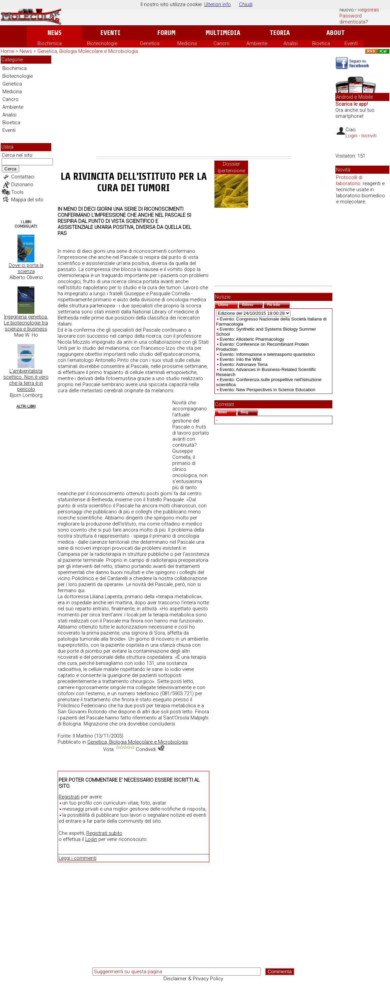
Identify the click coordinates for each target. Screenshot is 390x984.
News (54, 33)
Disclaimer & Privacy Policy (193, 979)
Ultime (228, 304)
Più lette (278, 304)
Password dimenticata (352, 19)
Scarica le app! (351, 104)
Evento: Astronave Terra (244, 364)
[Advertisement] (193, 106)
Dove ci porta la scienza (26, 268)
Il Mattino (83, 736)
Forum (166, 33)
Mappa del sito (27, 200)
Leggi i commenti (77, 858)
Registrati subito (104, 833)
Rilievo (252, 304)
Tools (17, 192)
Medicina (187, 43)
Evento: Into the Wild (240, 359)
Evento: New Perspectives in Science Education (268, 389)
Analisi (290, 43)
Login (91, 839)
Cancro (221, 43)
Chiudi (245, 4)
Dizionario (22, 184)
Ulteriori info (217, 4)
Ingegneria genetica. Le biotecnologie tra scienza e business (26, 323)
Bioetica (321, 43)
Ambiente (256, 43)
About (335, 33)
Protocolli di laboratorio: (349, 180)
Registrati (368, 10)
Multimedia (223, 33)
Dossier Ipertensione (231, 167)
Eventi (110, 33)
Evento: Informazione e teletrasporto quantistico (267, 354)
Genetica (149, 43)
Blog (249, 411)
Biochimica (49, 43)
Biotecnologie (102, 43)
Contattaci (22, 177)
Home (7, 51)
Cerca (10, 168)
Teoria (280, 33)
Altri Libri (26, 406)
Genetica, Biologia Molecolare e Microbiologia (87, 51)
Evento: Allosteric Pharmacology (252, 339)
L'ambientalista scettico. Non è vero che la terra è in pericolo (26, 380)
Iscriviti (369, 136)
